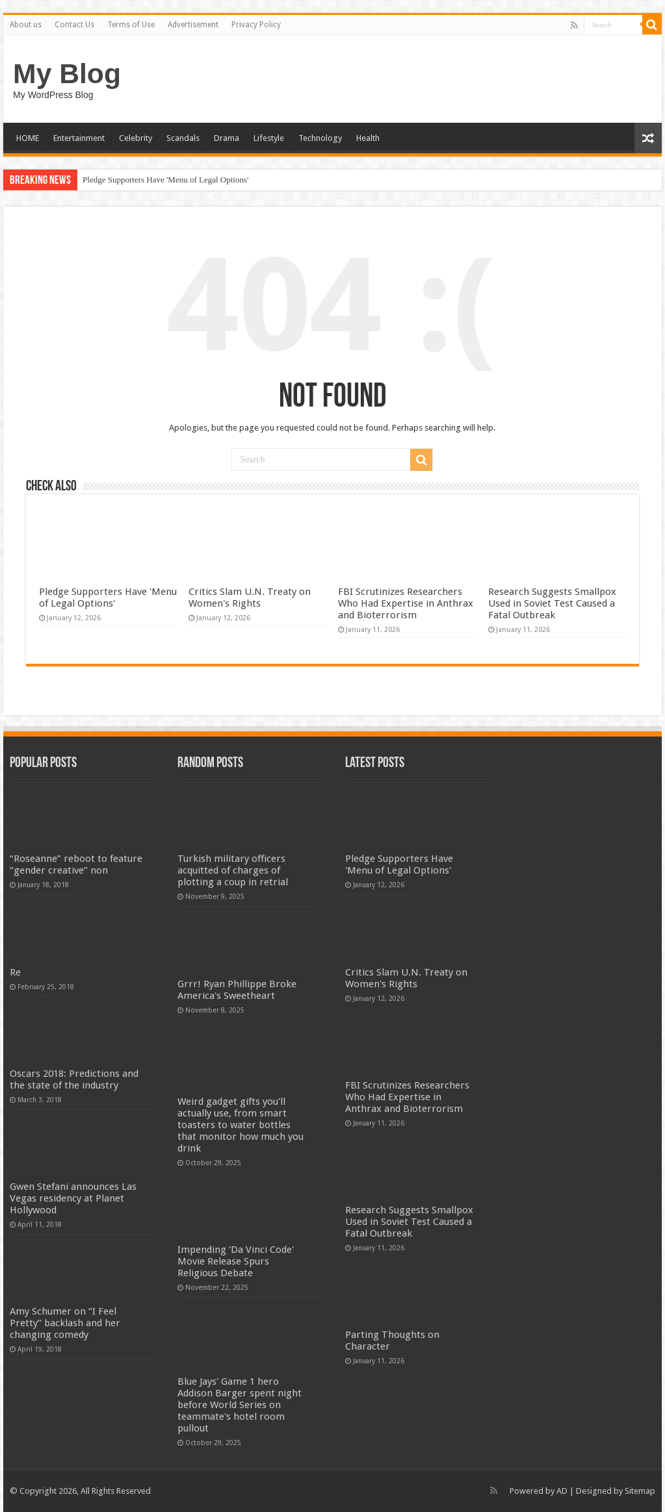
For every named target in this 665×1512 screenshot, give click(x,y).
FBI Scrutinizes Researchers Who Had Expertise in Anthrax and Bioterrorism (405, 603)
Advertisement (193, 24)
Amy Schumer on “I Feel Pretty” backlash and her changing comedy (65, 1323)
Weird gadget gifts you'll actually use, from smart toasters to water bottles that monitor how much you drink (240, 1125)
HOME (27, 138)
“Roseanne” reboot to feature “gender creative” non (76, 864)
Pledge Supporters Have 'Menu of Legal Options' (165, 179)
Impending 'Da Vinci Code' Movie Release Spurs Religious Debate (235, 1261)
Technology (320, 138)
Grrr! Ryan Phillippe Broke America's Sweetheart (236, 990)
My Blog (67, 73)
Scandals (183, 138)
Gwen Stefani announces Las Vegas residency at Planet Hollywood (73, 1198)
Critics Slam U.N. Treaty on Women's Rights (250, 597)
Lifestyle (269, 138)
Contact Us (74, 24)
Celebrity (135, 138)
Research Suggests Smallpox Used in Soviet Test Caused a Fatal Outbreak (552, 603)
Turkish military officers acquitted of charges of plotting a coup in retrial (232, 870)
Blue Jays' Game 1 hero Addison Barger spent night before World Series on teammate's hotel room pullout (239, 1405)
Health (368, 138)
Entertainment (79, 138)
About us (26, 24)
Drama (226, 138)
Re (15, 972)
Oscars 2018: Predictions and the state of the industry (74, 1079)
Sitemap (640, 1491)
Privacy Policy (256, 24)
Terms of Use (131, 24)
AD (561, 1491)
